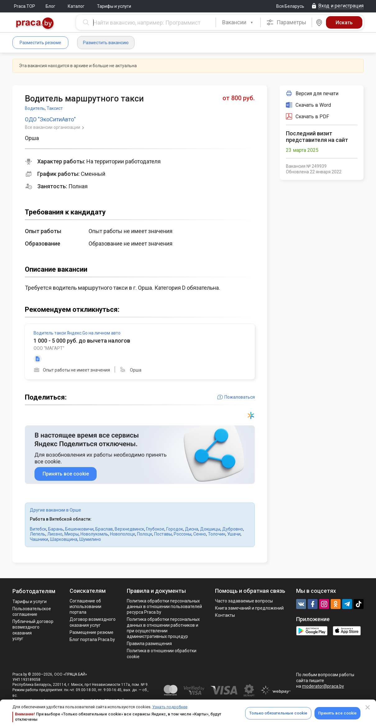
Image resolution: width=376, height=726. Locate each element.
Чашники (39, 539)
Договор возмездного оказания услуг (93, 622)
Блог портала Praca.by (92, 639)
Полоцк (144, 534)
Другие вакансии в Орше (55, 510)
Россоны (182, 534)
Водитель (35, 108)
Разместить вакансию (106, 42)
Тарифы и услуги (114, 6)
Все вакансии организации (53, 127)
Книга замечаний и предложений (249, 608)
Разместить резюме (40, 42)
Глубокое (155, 529)
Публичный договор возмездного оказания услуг (32, 630)
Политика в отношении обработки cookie (161, 653)
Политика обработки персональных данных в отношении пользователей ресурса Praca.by (164, 606)
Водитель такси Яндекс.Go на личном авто (77, 332)
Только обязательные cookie (278, 713)
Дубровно (232, 529)
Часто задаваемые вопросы (244, 600)
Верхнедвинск (129, 529)
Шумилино (90, 539)
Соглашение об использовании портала (85, 606)
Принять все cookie (337, 713)
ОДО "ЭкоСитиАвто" (50, 119)
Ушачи (234, 534)
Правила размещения (149, 643)
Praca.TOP (24, 6)
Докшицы (210, 529)
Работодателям (33, 591)
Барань (55, 529)
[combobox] (238, 22)
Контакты (225, 615)
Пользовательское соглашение (31, 611)
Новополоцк (122, 534)
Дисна (191, 529)
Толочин (216, 534)
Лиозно (54, 534)
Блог (50, 6)
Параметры (286, 22)
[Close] (367, 707)
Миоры (71, 534)
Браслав (104, 529)
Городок (174, 529)
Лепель (37, 534)
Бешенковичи (79, 529)
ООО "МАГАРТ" (49, 348)
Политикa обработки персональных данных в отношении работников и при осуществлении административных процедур (163, 628)
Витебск (38, 529)
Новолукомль (94, 534)
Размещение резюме (91, 632)
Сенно (199, 534)
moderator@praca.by (323, 686)
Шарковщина (63, 539)
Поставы (163, 534)
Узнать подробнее (169, 707)
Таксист (55, 108)
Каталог (76, 6)
